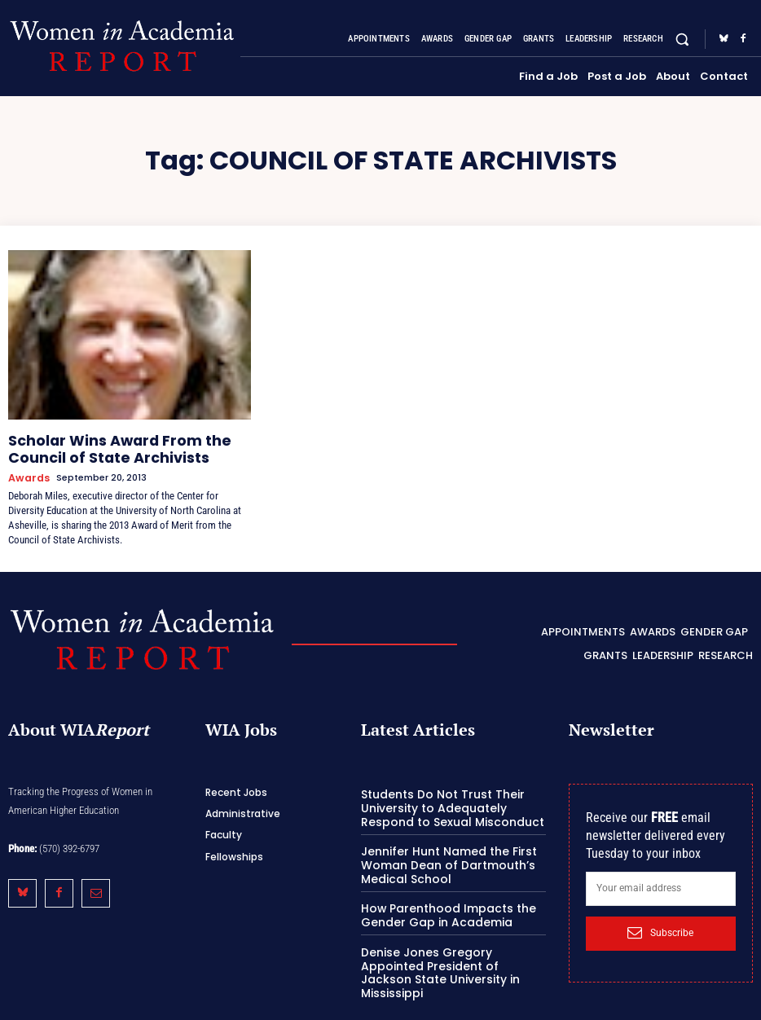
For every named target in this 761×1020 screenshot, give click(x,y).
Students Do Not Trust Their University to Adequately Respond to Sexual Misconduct (452, 794)
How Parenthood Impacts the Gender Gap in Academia (440, 897)
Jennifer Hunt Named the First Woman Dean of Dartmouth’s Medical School (441, 849)
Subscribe (660, 921)
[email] (661, 877)
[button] (682, 38)
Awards (26, 470)
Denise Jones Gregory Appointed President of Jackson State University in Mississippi (449, 945)
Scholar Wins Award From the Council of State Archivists (124, 445)
